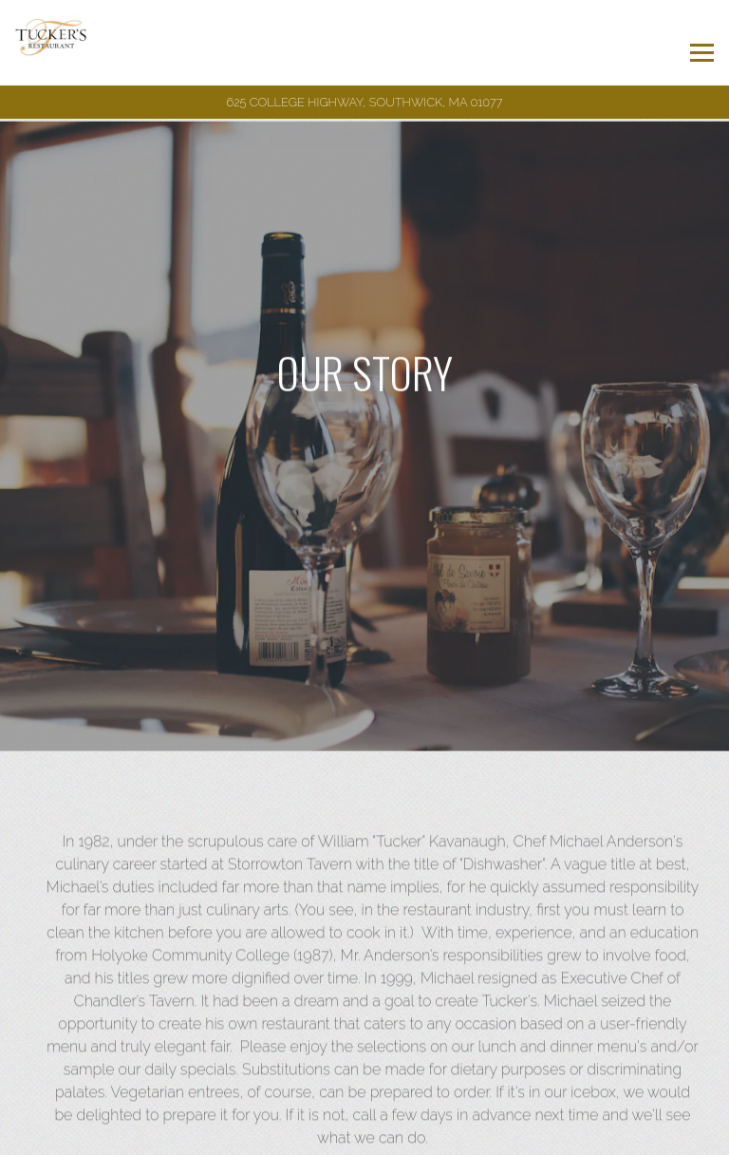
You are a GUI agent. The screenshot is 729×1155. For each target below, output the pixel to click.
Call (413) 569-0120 (364, 1053)
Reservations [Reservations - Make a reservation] (365, 1094)
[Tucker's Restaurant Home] (68, 42)
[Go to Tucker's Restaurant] (364, 102)
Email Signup (365, 1135)
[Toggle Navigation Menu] (702, 52)
